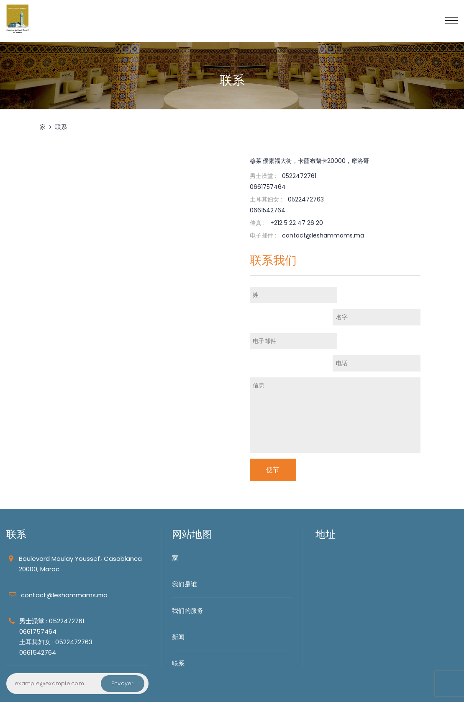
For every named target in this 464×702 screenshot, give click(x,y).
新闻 (178, 592)
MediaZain (96, 690)
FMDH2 (64, 690)
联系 (61, 127)
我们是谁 (184, 540)
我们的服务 (187, 566)
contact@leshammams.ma (64, 551)
